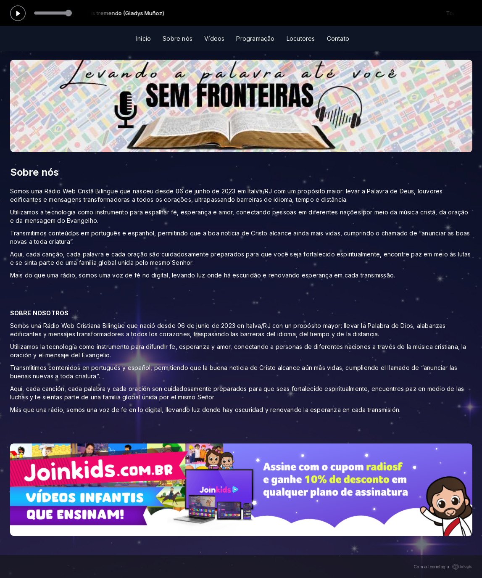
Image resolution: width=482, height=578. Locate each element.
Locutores (301, 38)
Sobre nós (177, 38)
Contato (338, 38)
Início (143, 38)
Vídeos (214, 38)
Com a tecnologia (443, 567)
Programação (255, 38)
